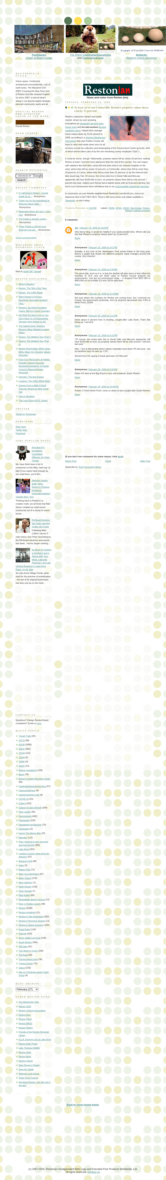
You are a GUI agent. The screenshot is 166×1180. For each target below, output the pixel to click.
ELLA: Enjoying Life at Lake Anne (35, 1039)
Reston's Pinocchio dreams (32, 921)
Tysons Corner (26, 963)
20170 (22, 740)
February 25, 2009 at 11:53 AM (103, 294)
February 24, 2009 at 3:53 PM (93, 228)
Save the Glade (26, 1069)
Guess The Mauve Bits (30, 833)
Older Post (145, 461)
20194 (126, 208)
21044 (22, 757)
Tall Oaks (23, 946)
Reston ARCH (25, 1023)
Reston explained (27, 912)
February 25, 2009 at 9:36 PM (103, 369)
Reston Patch (25, 1019)
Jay (76, 228)
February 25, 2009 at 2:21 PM (103, 316)
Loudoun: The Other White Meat (34, 381)
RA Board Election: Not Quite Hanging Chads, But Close (41, 523)
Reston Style (25, 1052)
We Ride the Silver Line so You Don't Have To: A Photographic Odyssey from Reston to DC (34, 318)
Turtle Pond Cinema (28, 1078)
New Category (25, 882)
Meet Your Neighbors (29, 874)
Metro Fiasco (25, 878)
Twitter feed (21, 430)
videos (22, 968)
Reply (77, 238)
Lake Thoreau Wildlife (29, 1048)
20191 (119, 208)
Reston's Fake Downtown (31, 916)
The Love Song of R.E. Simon (33, 400)
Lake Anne (24, 849)
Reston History (26, 1028)
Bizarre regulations (28, 770)
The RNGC (90, 53)
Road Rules (24, 929)
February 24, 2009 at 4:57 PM (103, 247)
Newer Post (70, 461)
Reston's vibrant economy (137, 210)
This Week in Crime (28, 951)
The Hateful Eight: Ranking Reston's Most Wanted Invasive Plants (34, 329)
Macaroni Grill (25, 861)
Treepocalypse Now (28, 959)
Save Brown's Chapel (29, 1065)
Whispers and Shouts (29, 1074)
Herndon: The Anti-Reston (31, 377)
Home (108, 461)
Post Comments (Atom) (90, 467)
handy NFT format (32, 271)
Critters (22, 803)
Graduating (24, 829)
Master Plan (24, 869)
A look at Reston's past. (39, 54)
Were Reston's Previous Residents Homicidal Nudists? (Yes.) (33, 300)
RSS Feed (21, 427)
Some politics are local (30, 938)
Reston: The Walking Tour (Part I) (35, 337)
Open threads (25, 891)
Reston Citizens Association (32, 1010)
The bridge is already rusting (32, 219)
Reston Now (25, 1015)
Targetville (70, 200)
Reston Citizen (26, 1061)
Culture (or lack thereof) (30, 807)
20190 (111, 208)
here (120, 456)
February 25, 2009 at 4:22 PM (103, 335)
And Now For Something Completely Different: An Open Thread (41, 454)
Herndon (23, 837)
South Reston (25, 942)
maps (21, 865)
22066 (22, 761)
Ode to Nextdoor (27, 396)
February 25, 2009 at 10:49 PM (103, 386)
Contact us (94, 1171)
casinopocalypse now (29, 795)
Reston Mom (25, 1056)
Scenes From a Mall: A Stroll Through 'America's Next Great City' (34, 388)
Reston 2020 (25, 1006)
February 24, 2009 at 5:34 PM (103, 269)
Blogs (21, 774)
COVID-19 (24, 799)
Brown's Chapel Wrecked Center (34, 779)
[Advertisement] (86, 15)
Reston (146, 208)
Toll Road (23, 955)
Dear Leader (25, 812)
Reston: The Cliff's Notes (31, 292)
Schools (22, 933)
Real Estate (136, 208)
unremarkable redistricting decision (132, 186)
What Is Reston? (27, 284)
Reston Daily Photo (28, 1044)
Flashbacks (24, 820)
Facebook (20, 433)
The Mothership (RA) (29, 1002)
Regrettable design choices (32, 899)
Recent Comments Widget (26, 238)
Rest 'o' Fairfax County (30, 904)
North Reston (25, 886)
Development (25, 816)
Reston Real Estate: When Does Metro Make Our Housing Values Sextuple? (34, 351)
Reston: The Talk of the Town (33, 288)
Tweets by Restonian (26, 414)
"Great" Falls (25, 736)
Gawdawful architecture (30, 824)
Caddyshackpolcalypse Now (32, 786)
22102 (22, 766)
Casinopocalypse (93, 57)
